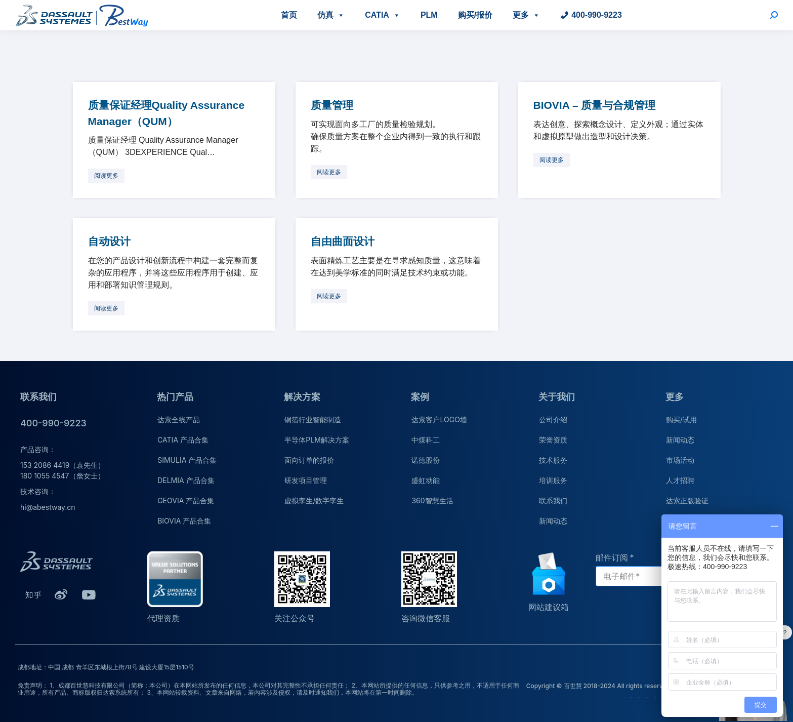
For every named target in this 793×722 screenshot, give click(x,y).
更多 (526, 15)
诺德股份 (425, 460)
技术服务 (553, 460)
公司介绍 (553, 419)
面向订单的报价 (309, 460)
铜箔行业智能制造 (312, 419)
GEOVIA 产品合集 (185, 500)
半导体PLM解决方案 (316, 439)
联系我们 (553, 500)
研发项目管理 (305, 480)
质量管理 (332, 105)
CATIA (382, 15)
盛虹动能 (425, 480)
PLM (429, 15)
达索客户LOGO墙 (439, 419)
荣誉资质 (553, 439)
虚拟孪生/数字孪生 (314, 500)
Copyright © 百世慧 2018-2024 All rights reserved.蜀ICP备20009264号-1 (631, 686)
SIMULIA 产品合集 (187, 460)
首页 (289, 15)
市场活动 (680, 460)
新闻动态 (553, 520)
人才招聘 (680, 480)
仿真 (331, 15)
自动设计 (109, 241)
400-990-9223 (596, 15)
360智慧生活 (432, 500)
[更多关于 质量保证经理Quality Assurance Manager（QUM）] (106, 176)
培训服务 (553, 480)
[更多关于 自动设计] (106, 308)
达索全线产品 (178, 419)
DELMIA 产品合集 (185, 480)
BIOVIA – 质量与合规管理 (594, 105)
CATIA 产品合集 (182, 439)
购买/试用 (681, 419)
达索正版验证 (687, 500)
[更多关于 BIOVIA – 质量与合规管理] (551, 160)
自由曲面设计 (342, 241)
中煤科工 (425, 439)
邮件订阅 (612, 557)
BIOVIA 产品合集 (184, 520)
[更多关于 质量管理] (329, 172)
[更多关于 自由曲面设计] (329, 296)
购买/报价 (475, 15)
